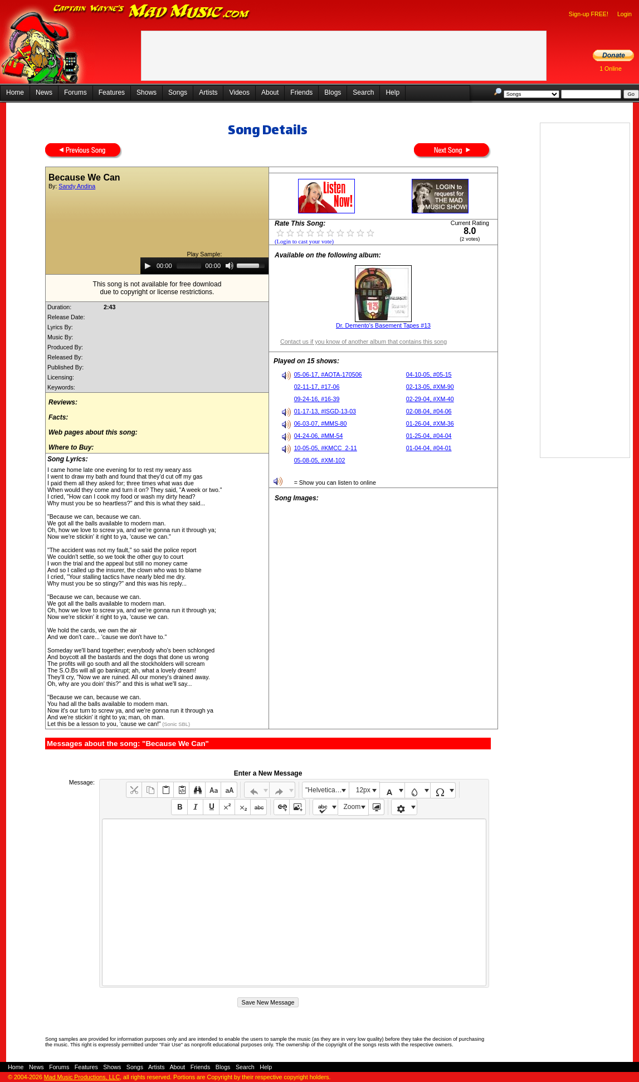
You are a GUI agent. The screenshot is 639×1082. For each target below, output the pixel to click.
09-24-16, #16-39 (317, 399)
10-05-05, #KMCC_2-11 (325, 448)
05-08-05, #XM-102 (319, 460)
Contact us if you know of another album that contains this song (363, 341)
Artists (208, 92)
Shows (146, 92)
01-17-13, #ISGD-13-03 (325, 411)
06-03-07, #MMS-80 (320, 423)
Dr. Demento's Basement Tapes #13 (383, 325)
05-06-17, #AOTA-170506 (328, 374)
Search (363, 92)
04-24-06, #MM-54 (318, 435)
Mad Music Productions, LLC (82, 1077)
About (270, 92)
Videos (239, 92)
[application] (204, 265)
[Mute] (229, 265)
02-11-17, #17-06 (317, 386)
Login (624, 14)
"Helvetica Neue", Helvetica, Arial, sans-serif (327, 790)
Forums (75, 92)
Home (15, 92)
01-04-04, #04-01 (429, 448)
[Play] (147, 265)
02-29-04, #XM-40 (430, 399)
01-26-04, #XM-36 (430, 423)
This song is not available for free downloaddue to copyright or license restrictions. (157, 288)
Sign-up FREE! (588, 14)
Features (112, 92)
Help (392, 92)
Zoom (352, 807)
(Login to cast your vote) (304, 241)
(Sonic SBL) (175, 724)
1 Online (610, 68)
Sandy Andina (76, 186)
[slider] (189, 266)
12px (363, 790)
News (44, 92)
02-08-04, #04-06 (429, 411)
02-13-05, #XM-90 (430, 386)
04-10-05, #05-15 (429, 374)
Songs (177, 92)
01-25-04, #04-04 (429, 435)
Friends (301, 92)
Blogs (332, 92)
